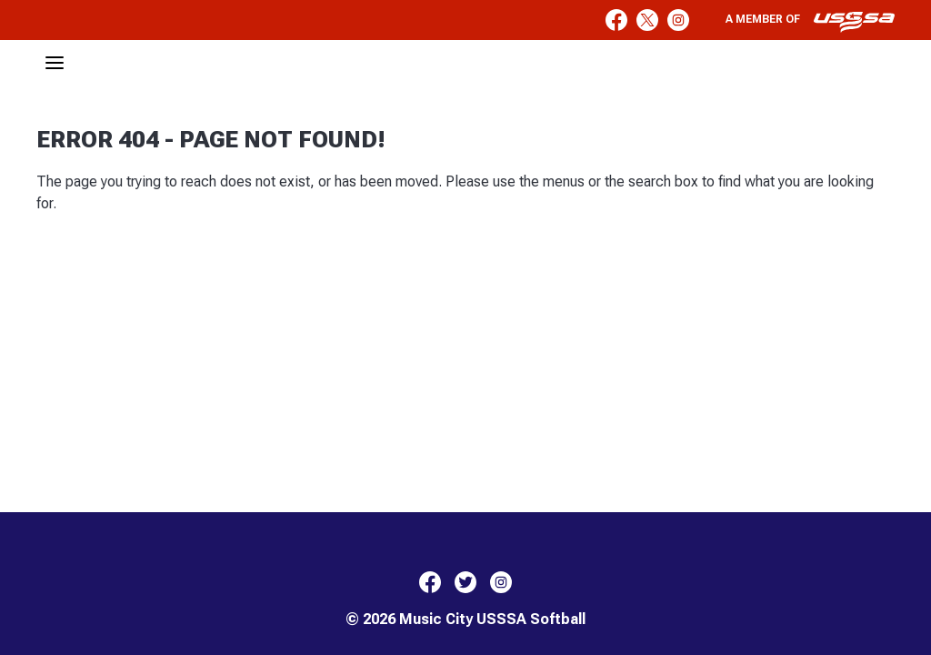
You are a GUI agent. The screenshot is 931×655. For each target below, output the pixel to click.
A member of (810, 22)
